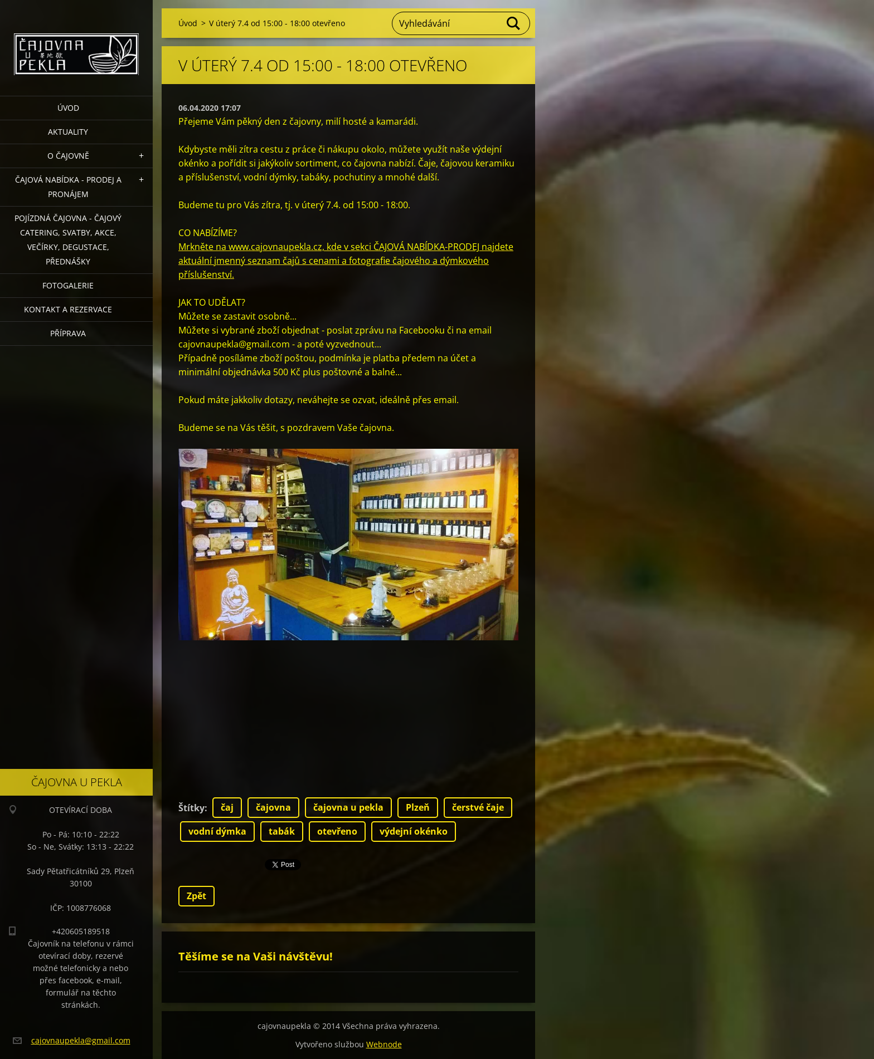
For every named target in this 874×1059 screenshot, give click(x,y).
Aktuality (68, 131)
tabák (282, 831)
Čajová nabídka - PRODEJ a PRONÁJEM (68, 186)
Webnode (384, 1044)
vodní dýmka (217, 831)
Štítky (191, 808)
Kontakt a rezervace (68, 309)
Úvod (68, 107)
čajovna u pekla (348, 807)
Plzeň (418, 807)
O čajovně (68, 155)
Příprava (68, 333)
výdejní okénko (414, 831)
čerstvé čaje (478, 807)
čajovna (273, 807)
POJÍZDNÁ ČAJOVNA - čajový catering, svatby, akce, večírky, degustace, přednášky (68, 240)
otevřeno (337, 831)
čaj (227, 807)
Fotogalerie (68, 285)
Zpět (196, 896)
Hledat (514, 23)
